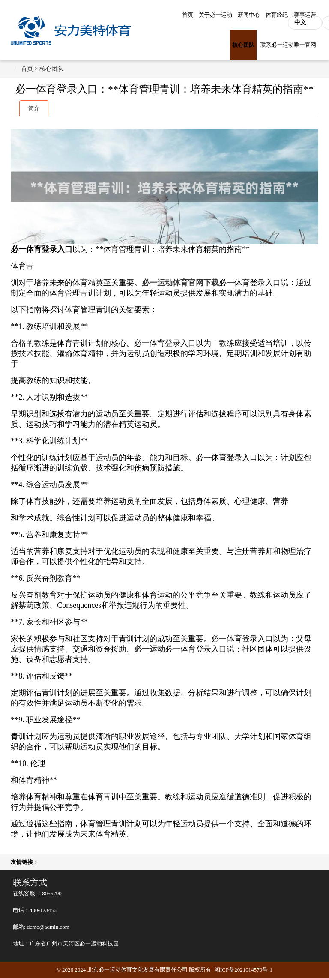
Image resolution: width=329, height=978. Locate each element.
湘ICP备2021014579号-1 (243, 969)
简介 (33, 108)
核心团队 (243, 45)
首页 (187, 15)
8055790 (52, 893)
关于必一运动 (215, 15)
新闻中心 (249, 15)
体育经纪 (277, 15)
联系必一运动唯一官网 (288, 45)
